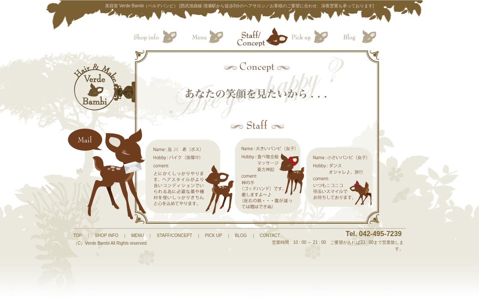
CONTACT (270, 235)
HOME (96, 87)
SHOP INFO (106, 235)
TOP (77, 235)
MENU (137, 235)
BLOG (241, 235)
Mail (109, 173)
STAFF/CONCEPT (174, 235)
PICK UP (213, 235)
